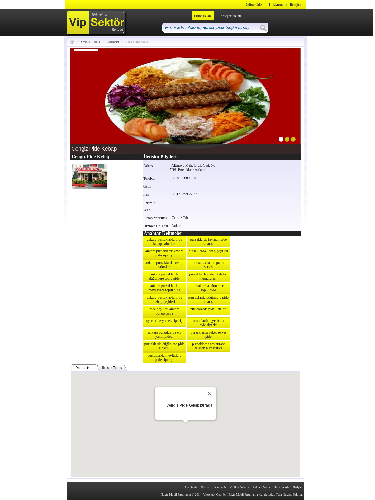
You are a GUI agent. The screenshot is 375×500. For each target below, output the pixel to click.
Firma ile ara (203, 16)
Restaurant (113, 41)
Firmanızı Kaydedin (213, 487)
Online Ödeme (255, 5)
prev (84, 99)
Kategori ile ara (231, 16)
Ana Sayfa (190, 487)
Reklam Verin (261, 487)
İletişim (295, 5)
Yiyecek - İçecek (90, 41)
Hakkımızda (278, 5)
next (286, 99)
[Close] (209, 393)
